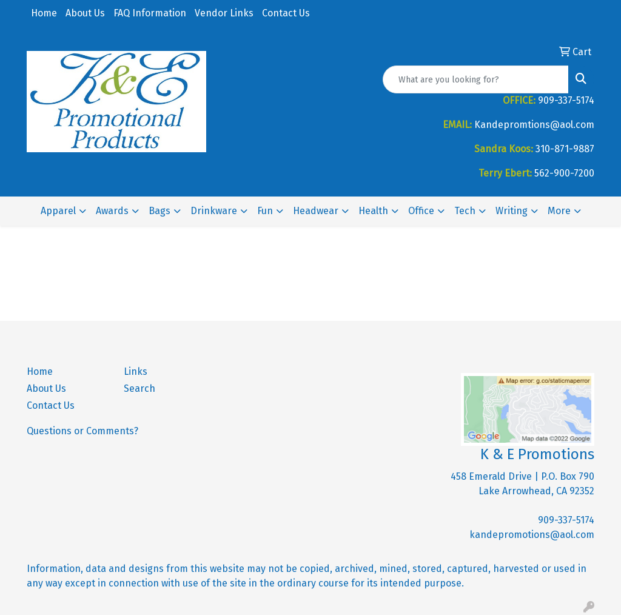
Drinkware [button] (213, 211)
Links (135, 371)
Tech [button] (464, 211)
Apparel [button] (58, 211)
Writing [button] (511, 211)
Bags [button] (159, 211)
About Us (85, 13)
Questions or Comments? (82, 431)
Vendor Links (224, 13)
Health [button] (373, 211)
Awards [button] (112, 211)
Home (44, 13)
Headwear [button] (315, 211)
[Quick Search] (476, 79)
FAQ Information (149, 13)
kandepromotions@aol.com (531, 534)
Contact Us (286, 13)
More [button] (559, 211)
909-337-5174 (566, 520)
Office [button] (421, 211)
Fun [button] (265, 211)
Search (139, 388)
